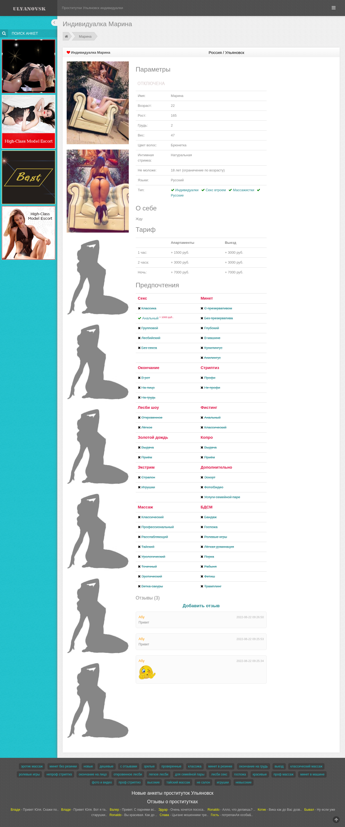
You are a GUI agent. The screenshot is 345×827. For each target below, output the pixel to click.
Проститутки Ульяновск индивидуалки (92, 8)
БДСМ (206, 507)
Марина (85, 36)
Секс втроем (216, 190)
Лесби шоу (148, 407)
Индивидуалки (186, 190)
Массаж (145, 507)
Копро (206, 437)
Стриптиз (209, 367)
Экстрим (146, 467)
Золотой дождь (153, 437)
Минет (206, 298)
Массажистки (243, 190)
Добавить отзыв (201, 605)
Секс (142, 298)
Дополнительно (216, 467)
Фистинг (208, 407)
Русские (177, 195)
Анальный (158, 318)
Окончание (148, 367)
